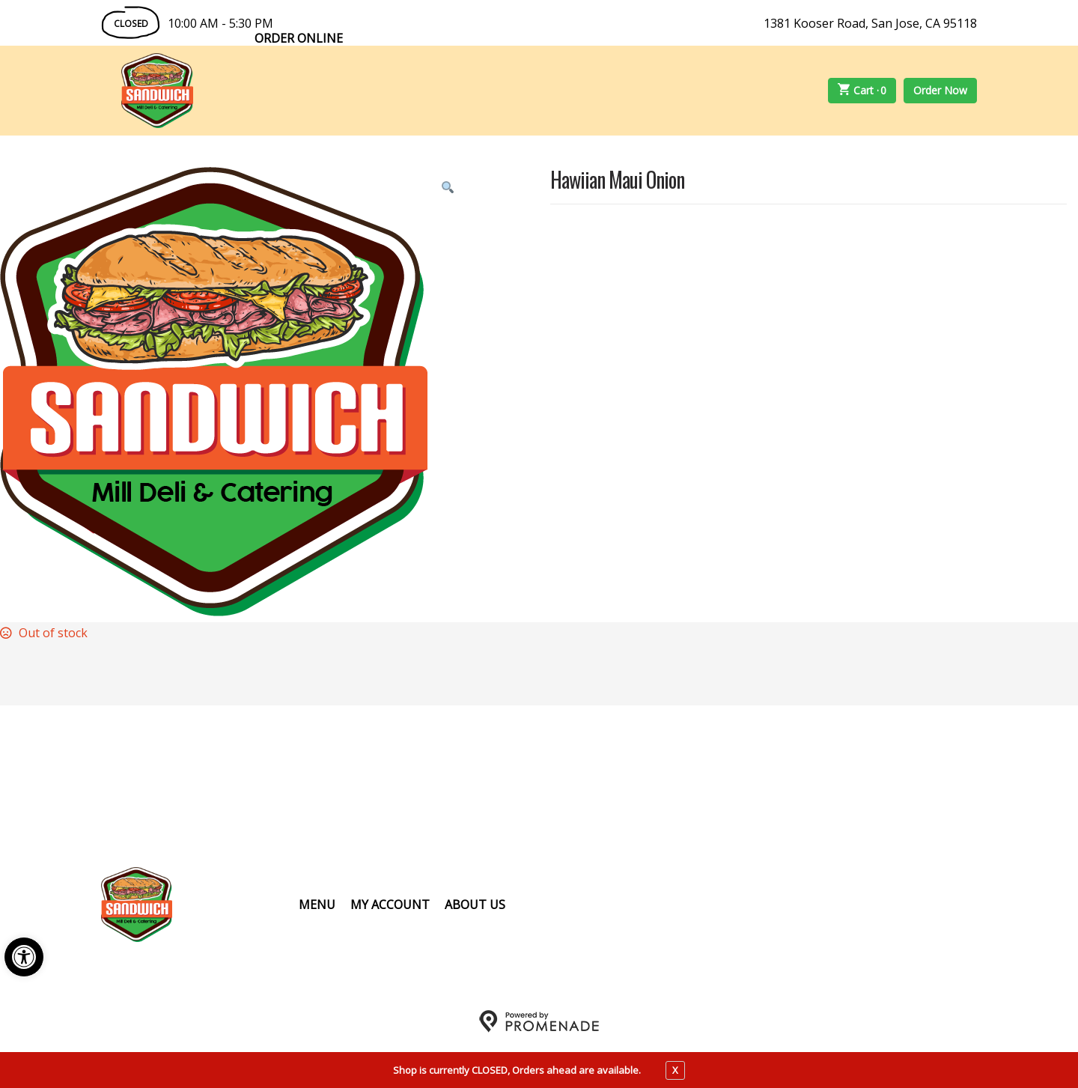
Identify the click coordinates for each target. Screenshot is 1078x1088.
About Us (475, 904)
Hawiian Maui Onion (617, 181)
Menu (317, 904)
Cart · (862, 90)
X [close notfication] (675, 1070)
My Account (390, 904)
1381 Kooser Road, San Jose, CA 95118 (870, 23)
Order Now (940, 90)
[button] (24, 957)
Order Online (299, 38)
